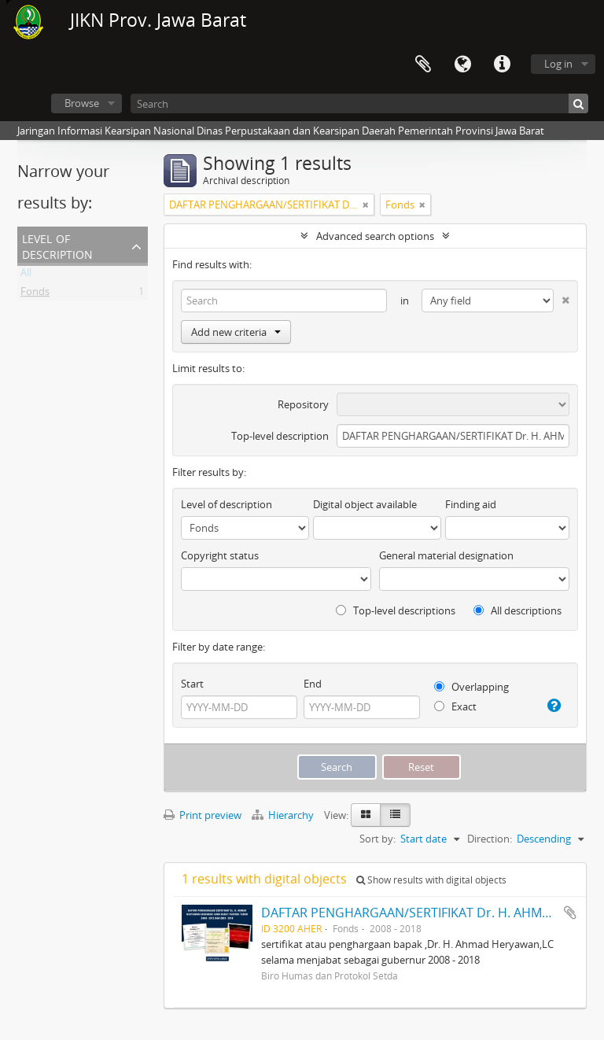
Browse (81, 103)
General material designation (446, 555)
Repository (303, 404)
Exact (455, 706)
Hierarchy (284, 815)
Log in (558, 64)
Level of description (57, 245)
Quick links (501, 64)
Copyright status (220, 555)
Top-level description (280, 436)
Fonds (35, 294)
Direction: (489, 839)
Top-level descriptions (395, 610)
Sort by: (377, 839)
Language (462, 64)
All (25, 275)
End (313, 684)
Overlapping (471, 687)
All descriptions (517, 610)
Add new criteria (236, 332)
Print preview (202, 815)
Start (192, 684)
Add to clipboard (570, 912)
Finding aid (470, 504)
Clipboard (423, 64)
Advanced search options (375, 236)
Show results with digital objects (431, 880)
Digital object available (365, 504)
